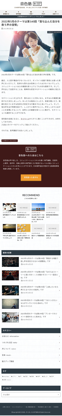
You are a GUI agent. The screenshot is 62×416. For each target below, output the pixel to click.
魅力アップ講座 (8, 362)
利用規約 (56, 407)
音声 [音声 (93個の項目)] (52, 377)
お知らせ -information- (10, 140)
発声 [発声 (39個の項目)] (38, 377)
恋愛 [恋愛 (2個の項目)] (26, 377)
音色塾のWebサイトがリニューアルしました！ (31, 16)
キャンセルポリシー (17, 407)
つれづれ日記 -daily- (10, 343)
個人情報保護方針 (30, 407)
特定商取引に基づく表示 (44, 407)
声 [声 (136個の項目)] (20, 377)
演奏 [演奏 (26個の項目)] (32, 377)
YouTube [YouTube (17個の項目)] (6, 377)
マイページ (25, 119)
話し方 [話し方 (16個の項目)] (45, 377)
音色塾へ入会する (31, 177)
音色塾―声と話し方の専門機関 (29, 412)
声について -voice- (9, 349)
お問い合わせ (6, 407)
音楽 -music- (6, 355)
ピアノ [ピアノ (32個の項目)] (14, 377)
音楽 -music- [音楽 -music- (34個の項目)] (7, 380)
